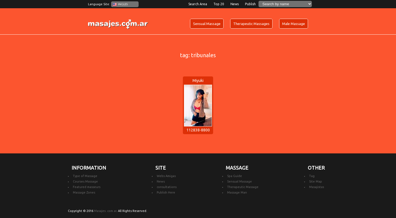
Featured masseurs (86, 187)
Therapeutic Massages (251, 24)
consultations (167, 187)
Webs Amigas (166, 176)
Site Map (315, 181)
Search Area (197, 4)
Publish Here (166, 192)
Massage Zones (84, 192)
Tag (312, 176)
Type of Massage (85, 176)
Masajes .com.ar (105, 211)
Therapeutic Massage (242, 187)
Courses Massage (85, 181)
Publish (250, 4)
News (234, 4)
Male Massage (293, 24)
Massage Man (237, 192)
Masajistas (316, 187)
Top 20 (218, 4)
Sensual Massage (207, 24)
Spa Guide (234, 176)
